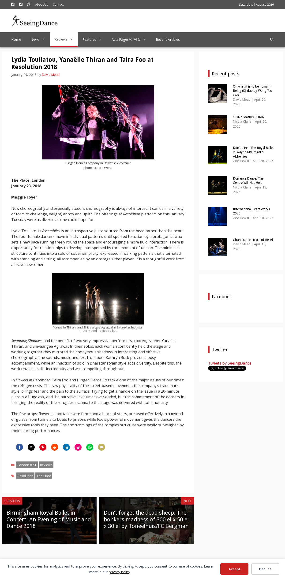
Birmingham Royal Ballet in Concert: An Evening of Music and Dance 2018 (49, 519)
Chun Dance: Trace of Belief (253, 240)
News (40, 40)
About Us (41, 4)
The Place (44, 476)
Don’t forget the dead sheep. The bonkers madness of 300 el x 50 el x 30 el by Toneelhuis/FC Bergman (146, 519)
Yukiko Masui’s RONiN (248, 117)
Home (16, 39)
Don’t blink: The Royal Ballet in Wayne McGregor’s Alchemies (253, 152)
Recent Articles (168, 39)
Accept (234, 569)
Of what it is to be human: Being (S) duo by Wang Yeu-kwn (253, 91)
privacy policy (119, 571)
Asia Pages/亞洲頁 (131, 40)
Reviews (66, 39)
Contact (58, 4)
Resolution (25, 476)
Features (94, 40)
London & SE (27, 465)
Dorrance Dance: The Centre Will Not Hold (248, 180)
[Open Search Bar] (272, 40)
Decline (265, 569)
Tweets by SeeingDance (229, 363)
